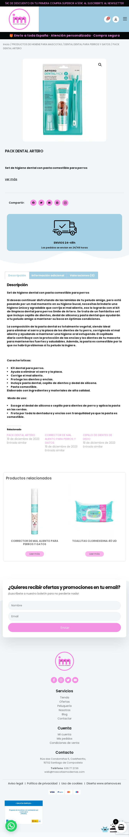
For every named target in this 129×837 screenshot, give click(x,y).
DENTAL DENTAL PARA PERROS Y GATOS (87, 44)
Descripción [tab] (17, 275)
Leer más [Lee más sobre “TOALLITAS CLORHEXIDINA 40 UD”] (94, 553)
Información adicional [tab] (47, 275)
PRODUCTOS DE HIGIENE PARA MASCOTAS (37, 44)
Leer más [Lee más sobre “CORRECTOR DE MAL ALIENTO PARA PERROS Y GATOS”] (34, 553)
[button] (125, 19)
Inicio (6, 44)
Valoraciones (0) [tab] (82, 275)
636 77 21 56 (71, 768)
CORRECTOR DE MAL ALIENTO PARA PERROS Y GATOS (60, 439)
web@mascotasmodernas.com (64, 771)
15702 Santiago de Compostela (63, 762)
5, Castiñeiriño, (76, 758)
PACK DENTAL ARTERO (21, 435)
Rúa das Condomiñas (53, 758)
